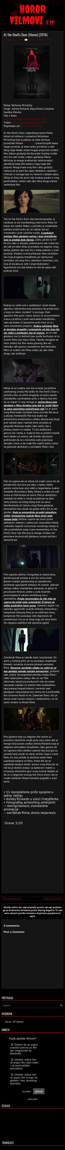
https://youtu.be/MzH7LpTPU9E (29, 122)
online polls (32, 1099)
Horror (31, 39)
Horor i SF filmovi (14, 1021)
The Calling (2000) (31, 126)
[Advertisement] (32, 866)
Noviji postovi (12, 898)
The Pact (29, 143)
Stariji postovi (53, 898)
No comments (45, 39)
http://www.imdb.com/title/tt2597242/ (25, 119)
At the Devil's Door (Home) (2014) (25, 34)
